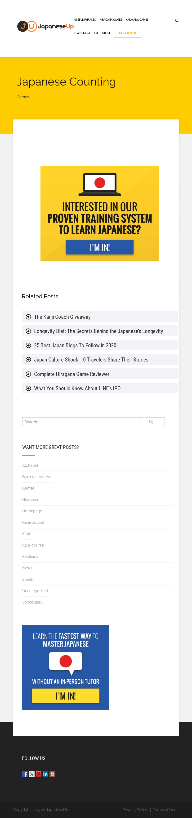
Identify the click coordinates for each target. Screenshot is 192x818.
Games (23, 97)
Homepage (32, 511)
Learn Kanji (82, 33)
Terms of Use (164, 810)
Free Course (102, 33)
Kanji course (33, 545)
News (27, 568)
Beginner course (36, 477)
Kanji (26, 534)
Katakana (30, 556)
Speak (27, 579)
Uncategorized (35, 591)
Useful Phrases (85, 19)
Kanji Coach (127, 33)
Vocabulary (32, 602)
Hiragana (30, 499)
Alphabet (30, 465)
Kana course (33, 522)
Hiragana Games (110, 19)
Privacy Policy (135, 810)
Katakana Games (137, 19)
